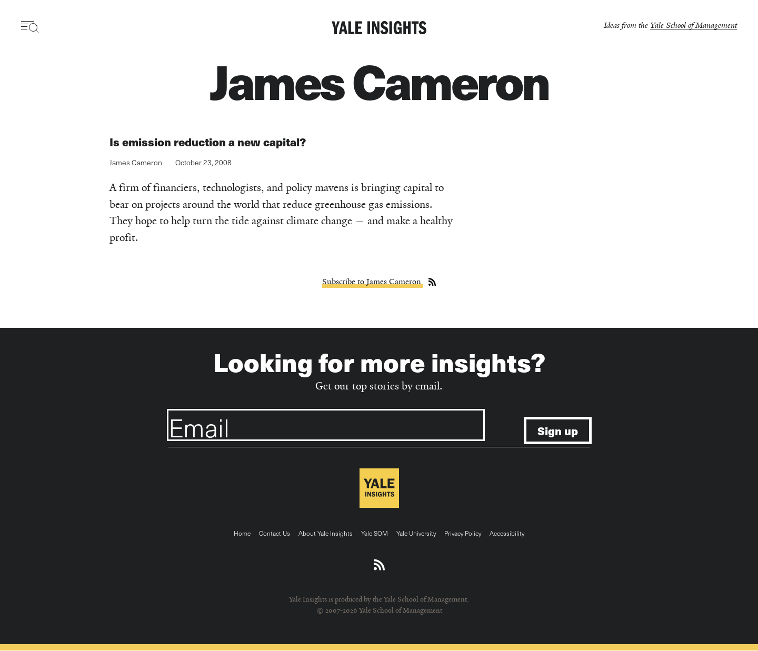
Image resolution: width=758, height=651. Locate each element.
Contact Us (274, 533)
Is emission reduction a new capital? (207, 142)
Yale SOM (374, 533)
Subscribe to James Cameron (372, 281)
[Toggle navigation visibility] (30, 27)
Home (242, 533)
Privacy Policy (462, 533)
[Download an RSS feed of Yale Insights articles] (379, 565)
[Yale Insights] (379, 28)
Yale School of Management (693, 25)
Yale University (416, 533)
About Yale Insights (325, 533)
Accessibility (507, 533)
